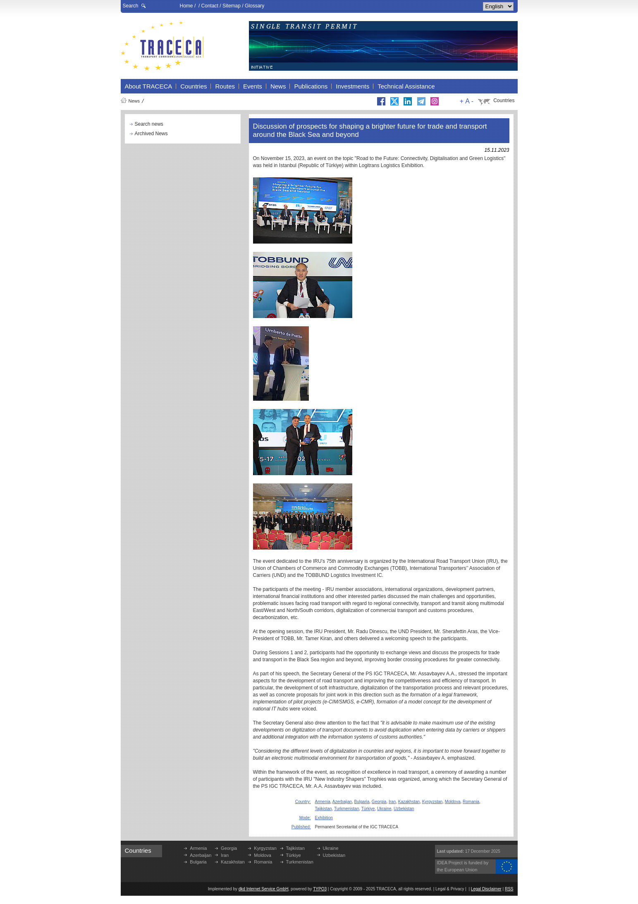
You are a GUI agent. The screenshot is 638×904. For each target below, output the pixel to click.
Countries (503, 100)
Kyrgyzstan (432, 801)
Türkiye (368, 808)
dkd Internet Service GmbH (264, 889)
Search (131, 6)
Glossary (254, 6)
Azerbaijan (342, 801)
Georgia (379, 801)
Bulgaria (362, 801)
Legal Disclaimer (486, 889)
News (134, 100)
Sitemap (231, 6)
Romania (471, 801)
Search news (149, 124)
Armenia (322, 801)
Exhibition (324, 818)
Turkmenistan (346, 808)
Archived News (151, 133)
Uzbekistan (404, 808)
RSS (509, 889)
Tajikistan (323, 808)
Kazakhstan (409, 801)
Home (186, 6)
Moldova (453, 801)
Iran (392, 801)
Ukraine (384, 808)
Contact (209, 6)
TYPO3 (320, 889)
